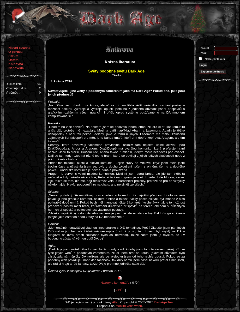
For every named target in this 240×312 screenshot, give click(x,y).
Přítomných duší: (16, 88)
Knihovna (15, 64)
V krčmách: (13, 92)
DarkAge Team (164, 302)
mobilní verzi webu (128, 306)
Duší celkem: (14, 84)
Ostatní (13, 60)
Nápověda (16, 68)
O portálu (15, 52)
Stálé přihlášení (214, 59)
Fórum (13, 56)
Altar (115, 302)
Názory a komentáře (115, 282)
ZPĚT (120, 290)
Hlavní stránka (19, 47)
